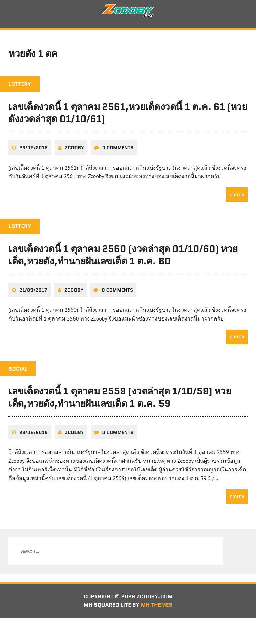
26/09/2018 (33, 147)
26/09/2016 (33, 432)
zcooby (74, 147)
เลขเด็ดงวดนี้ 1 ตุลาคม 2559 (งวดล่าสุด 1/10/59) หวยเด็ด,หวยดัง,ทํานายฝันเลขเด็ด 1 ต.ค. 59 (119, 397)
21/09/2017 (33, 290)
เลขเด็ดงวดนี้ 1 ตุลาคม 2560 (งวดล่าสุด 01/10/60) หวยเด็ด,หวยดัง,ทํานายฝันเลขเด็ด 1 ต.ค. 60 (122, 255)
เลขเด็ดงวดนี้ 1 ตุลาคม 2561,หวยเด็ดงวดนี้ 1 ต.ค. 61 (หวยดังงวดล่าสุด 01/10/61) (127, 113)
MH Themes (156, 605)
